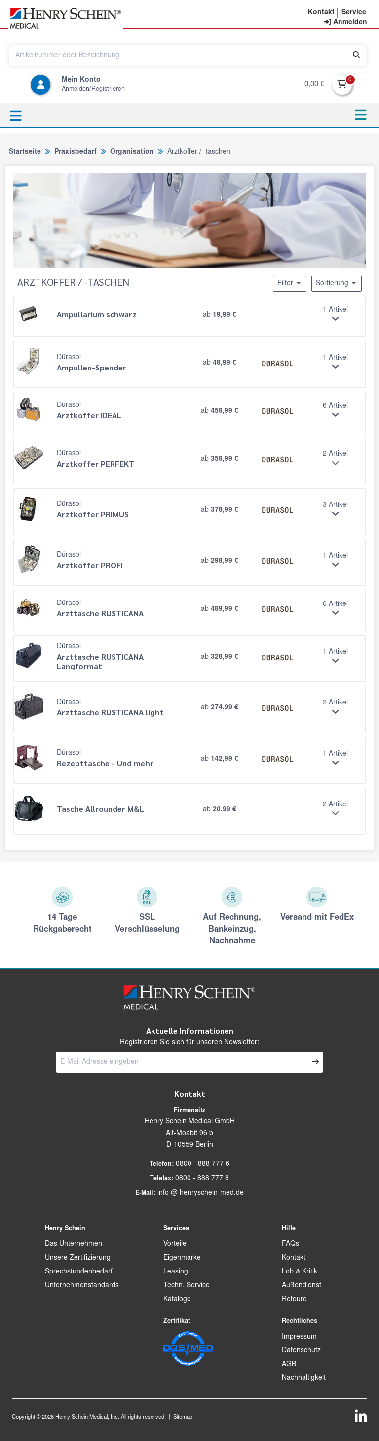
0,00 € (314, 84)
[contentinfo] (345, 23)
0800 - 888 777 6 (202, 1164)
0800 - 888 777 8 (202, 1178)
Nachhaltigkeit (304, 1378)
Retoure (294, 1299)
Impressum (299, 1337)
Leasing (175, 1272)
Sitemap (182, 1417)
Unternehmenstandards (82, 1285)
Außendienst (301, 1285)
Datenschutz (301, 1350)
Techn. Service (186, 1285)
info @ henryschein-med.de (200, 1193)
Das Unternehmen (73, 1244)
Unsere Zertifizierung (78, 1258)
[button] (321, 13)
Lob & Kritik (299, 1272)
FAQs (290, 1244)
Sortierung (336, 283)
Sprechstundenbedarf (79, 1272)
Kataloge (177, 1299)
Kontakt (293, 1258)
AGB (289, 1364)
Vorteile (175, 1244)
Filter (289, 283)
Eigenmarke (182, 1258)
